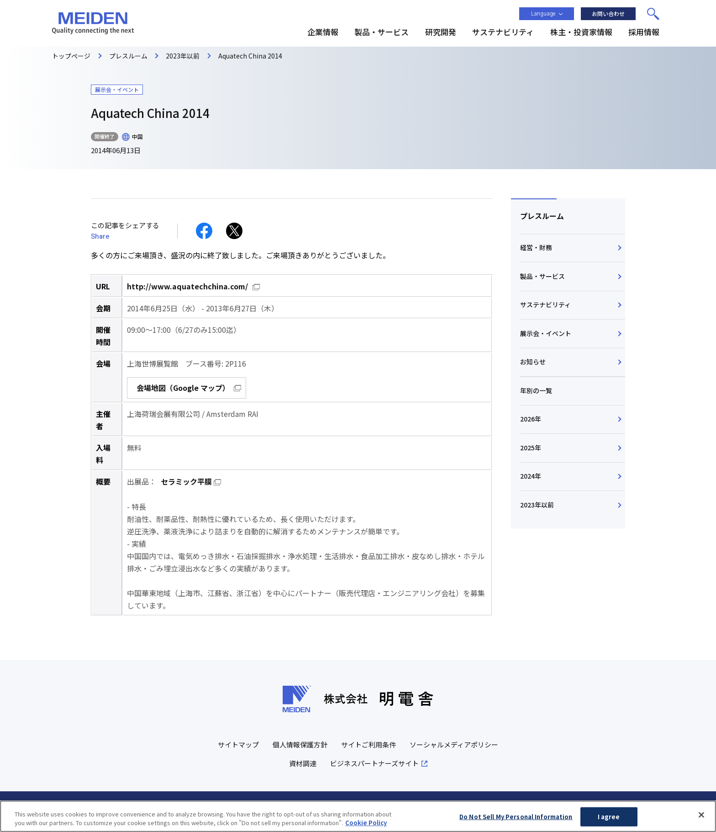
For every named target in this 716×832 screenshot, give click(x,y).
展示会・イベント (545, 333)
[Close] (701, 817)
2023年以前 (537, 506)
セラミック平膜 (186, 480)
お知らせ (533, 362)
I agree (609, 819)
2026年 (530, 419)
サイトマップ (238, 743)
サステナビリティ (545, 304)
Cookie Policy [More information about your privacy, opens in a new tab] (366, 825)
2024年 (530, 477)
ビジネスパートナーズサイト (374, 762)
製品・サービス (542, 276)
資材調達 (302, 762)
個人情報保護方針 (300, 743)
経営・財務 (536, 247)
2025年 (530, 448)
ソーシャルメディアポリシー (454, 743)
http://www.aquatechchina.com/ (187, 286)
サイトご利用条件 (368, 743)
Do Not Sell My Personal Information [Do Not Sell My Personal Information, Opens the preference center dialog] (516, 819)
